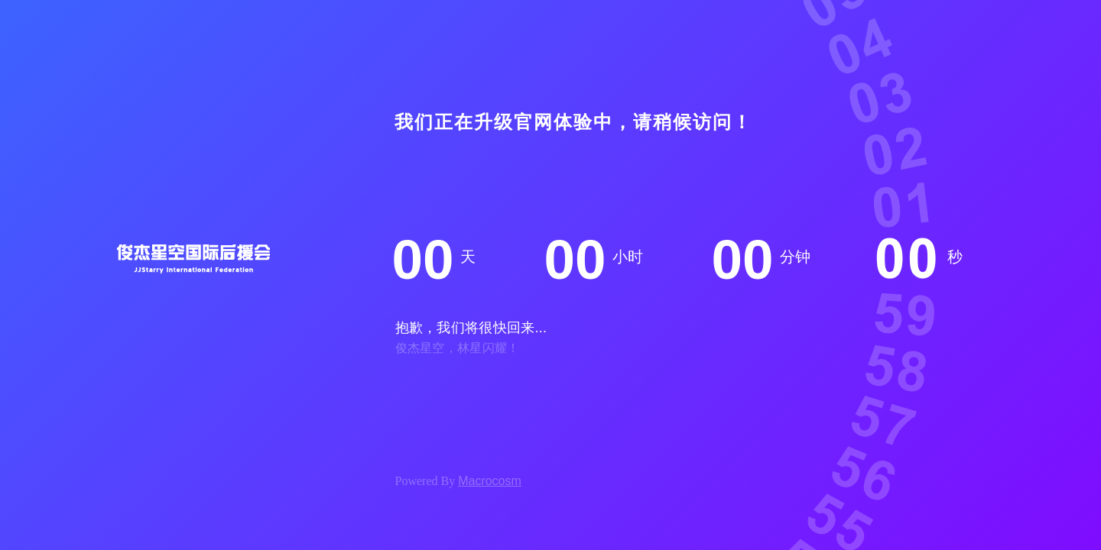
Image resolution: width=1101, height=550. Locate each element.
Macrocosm (489, 480)
